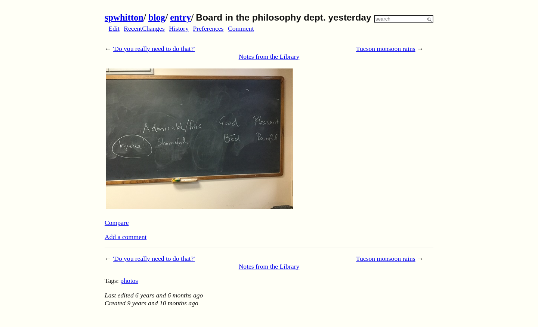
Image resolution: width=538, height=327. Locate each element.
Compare (117, 222)
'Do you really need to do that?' (154, 48)
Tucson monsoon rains (385, 48)
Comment (241, 28)
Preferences (208, 28)
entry (180, 17)
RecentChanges (144, 28)
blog (156, 17)
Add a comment (125, 237)
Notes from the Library (269, 56)
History (179, 28)
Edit (114, 28)
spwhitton (124, 17)
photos (129, 280)
